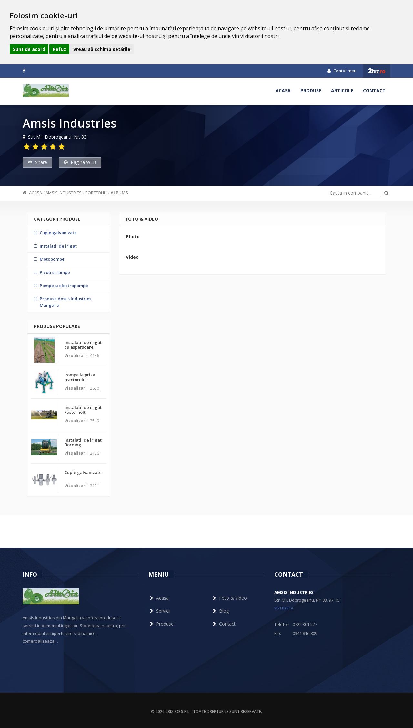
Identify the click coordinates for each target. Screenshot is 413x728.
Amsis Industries (63, 193)
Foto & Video (229, 598)
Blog (220, 611)
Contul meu (342, 70)
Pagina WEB (80, 162)
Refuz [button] (59, 49)
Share (37, 162)
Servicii (159, 611)
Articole (342, 90)
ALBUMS (119, 193)
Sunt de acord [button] (29, 49)
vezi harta (283, 608)
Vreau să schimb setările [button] (101, 49)
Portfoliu (96, 193)
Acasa (283, 90)
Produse (310, 90)
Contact (374, 90)
